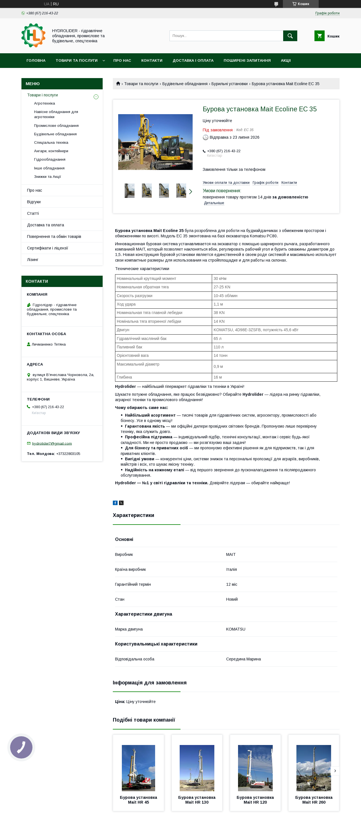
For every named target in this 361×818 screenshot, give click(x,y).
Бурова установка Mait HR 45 (139, 799)
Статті (33, 213)
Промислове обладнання (56, 125)
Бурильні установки (230, 83)
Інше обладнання (49, 168)
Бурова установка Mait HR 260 (314, 799)
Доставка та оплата (45, 225)
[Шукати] (290, 35)
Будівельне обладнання (185, 83)
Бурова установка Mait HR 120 (256, 799)
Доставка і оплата (193, 60)
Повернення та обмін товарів (54, 236)
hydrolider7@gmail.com (52, 443)
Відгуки (34, 202)
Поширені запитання (247, 60)
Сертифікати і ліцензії (47, 248)
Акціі (286, 60)
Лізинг (32, 259)
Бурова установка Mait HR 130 (197, 799)
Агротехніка (44, 103)
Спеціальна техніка (51, 142)
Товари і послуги (42, 95)
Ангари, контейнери (51, 151)
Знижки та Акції (47, 176)
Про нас (122, 60)
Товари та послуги (77, 60)
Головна (36, 60)
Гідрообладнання (49, 159)
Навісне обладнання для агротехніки (56, 114)
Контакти (151, 60)
